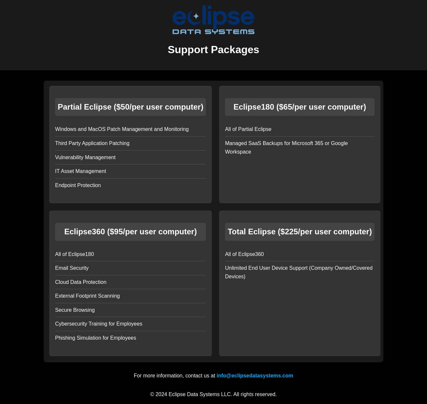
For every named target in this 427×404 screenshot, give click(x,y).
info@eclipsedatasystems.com (255, 375)
